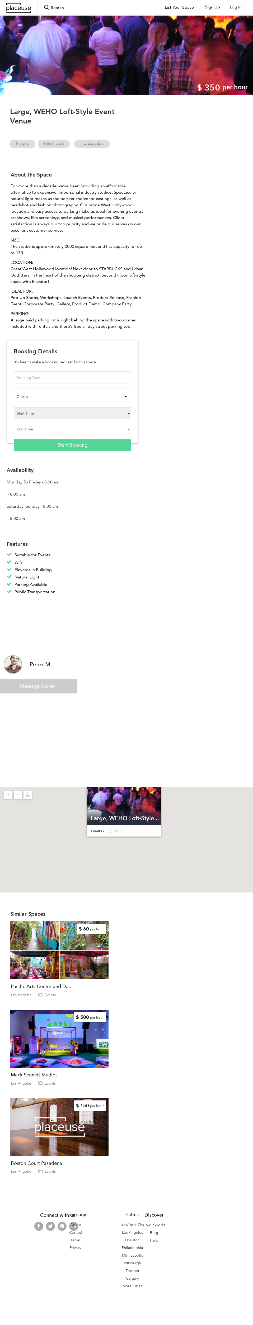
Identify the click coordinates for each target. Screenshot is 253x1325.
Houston (132, 1240)
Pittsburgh (132, 1263)
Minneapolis (132, 1255)
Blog (154, 1233)
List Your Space (179, 7)
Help (154, 1240)
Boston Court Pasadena (36, 1163)
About (75, 1225)
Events (22, 143)
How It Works (154, 1225)
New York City (132, 1225)
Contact (75, 1232)
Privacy (75, 1248)
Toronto (132, 1271)
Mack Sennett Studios (34, 1074)
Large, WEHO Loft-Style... (125, 818)
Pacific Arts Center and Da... (42, 986)
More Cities (132, 1286)
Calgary (132, 1278)
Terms (76, 1240)
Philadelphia (132, 1248)
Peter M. (41, 664)
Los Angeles (92, 143)
